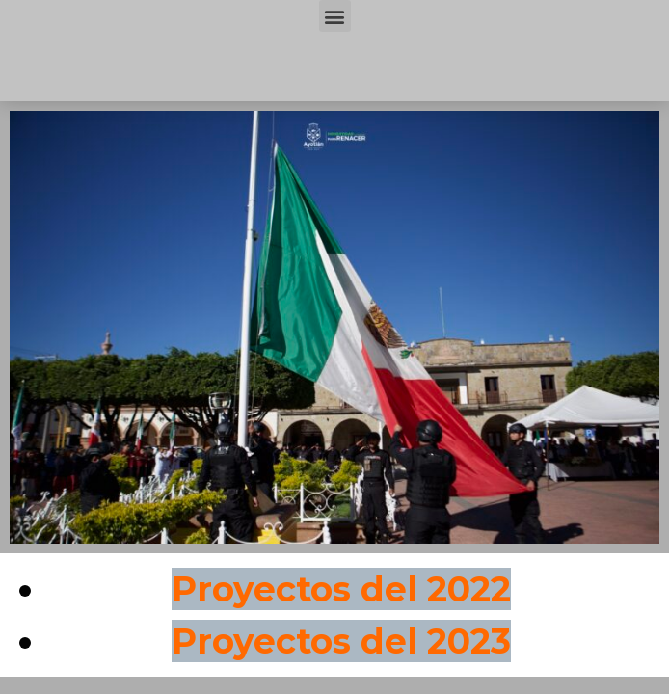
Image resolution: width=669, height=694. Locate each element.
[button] (335, 16)
